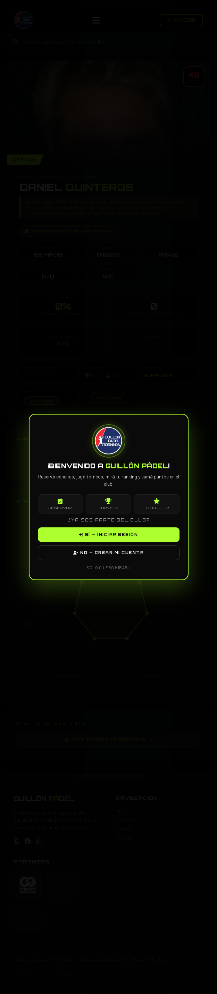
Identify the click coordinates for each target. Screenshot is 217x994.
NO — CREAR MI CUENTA (108, 552)
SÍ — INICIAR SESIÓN (108, 534)
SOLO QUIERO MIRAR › (108, 567)
